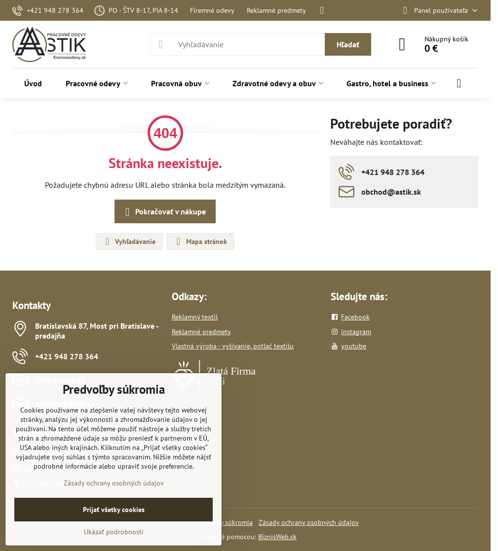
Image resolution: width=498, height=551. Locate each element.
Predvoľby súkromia (223, 522)
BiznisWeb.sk (277, 536)
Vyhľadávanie (128, 241)
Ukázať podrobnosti (114, 531)
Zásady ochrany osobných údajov (309, 522)
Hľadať (348, 44)
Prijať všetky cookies (114, 509)
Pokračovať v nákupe (163, 212)
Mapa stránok (200, 241)
